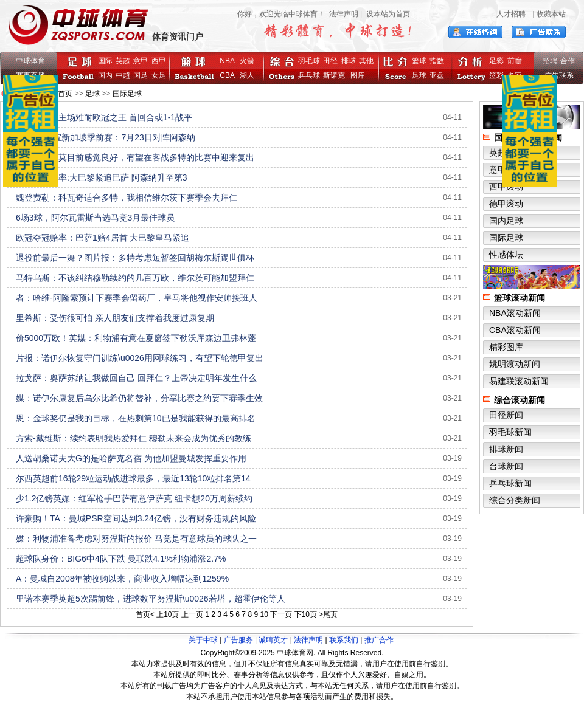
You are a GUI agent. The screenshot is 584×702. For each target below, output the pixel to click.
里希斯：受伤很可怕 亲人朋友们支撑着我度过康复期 (115, 318)
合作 (567, 61)
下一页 (281, 614)
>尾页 (328, 614)
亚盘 (436, 75)
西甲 (158, 61)
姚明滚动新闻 (514, 364)
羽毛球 (309, 61)
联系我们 (343, 640)
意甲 (140, 61)
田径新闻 (506, 415)
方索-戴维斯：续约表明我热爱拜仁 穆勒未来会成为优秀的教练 (133, 438)
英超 (123, 61)
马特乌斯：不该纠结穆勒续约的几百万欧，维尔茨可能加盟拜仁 (135, 278)
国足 (140, 75)
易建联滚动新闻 (519, 381)
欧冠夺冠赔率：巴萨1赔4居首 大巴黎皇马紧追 (102, 238)
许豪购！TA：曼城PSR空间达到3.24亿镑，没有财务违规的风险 (136, 518)
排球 (348, 61)
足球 (419, 75)
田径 (330, 61)
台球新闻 (506, 466)
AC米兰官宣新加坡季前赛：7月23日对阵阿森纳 (105, 137)
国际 (105, 61)
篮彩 (496, 75)
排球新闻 (506, 449)
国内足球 (506, 220)
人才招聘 (511, 14)
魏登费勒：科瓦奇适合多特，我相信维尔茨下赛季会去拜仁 (126, 197)
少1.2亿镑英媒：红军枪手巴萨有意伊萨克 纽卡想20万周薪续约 (134, 498)
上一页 (192, 614)
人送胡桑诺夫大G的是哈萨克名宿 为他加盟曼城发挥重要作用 (131, 458)
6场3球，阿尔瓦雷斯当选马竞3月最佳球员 (95, 217)
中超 (123, 75)
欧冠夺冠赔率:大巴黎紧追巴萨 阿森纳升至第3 (101, 177)
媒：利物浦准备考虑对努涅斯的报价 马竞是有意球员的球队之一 (136, 538)
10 (264, 614)
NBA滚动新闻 (515, 313)
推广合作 (379, 640)
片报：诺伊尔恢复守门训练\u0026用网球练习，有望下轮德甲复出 (139, 358)
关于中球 (203, 640)
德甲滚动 (506, 203)
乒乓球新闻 (510, 483)
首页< (145, 614)
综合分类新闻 (514, 500)
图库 (357, 75)
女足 (158, 75)
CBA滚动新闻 (515, 330)
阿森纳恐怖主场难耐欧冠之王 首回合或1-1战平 (104, 117)
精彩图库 (506, 347)
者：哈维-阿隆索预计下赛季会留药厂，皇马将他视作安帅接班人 (136, 298)
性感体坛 (506, 255)
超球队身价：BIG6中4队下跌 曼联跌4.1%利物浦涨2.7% (121, 558)
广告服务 (238, 640)
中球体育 (30, 61)
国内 (105, 75)
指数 (436, 61)
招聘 (550, 61)
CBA (229, 75)
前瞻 (514, 61)
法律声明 (343, 14)
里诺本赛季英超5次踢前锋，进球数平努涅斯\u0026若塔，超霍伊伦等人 (150, 599)
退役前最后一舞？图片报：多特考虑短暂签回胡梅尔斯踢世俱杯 (135, 258)
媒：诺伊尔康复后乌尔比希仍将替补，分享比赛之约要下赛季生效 (139, 398)
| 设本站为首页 (384, 14)
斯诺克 (336, 75)
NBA (227, 61)
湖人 (247, 75)
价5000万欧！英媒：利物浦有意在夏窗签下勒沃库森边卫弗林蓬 (136, 338)
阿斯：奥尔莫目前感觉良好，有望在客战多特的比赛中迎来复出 (135, 157)
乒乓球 (309, 75)
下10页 (305, 614)
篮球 (419, 61)
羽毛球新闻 (510, 432)
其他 (366, 61)
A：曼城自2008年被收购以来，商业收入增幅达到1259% (122, 578)
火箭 (247, 61)
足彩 (496, 61)
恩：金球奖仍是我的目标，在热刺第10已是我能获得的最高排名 (135, 418)
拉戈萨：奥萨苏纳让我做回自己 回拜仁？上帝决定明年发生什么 (136, 378)
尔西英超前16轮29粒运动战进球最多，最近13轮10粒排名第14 (133, 478)
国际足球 (127, 93)
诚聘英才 (273, 640)
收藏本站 (551, 14)
